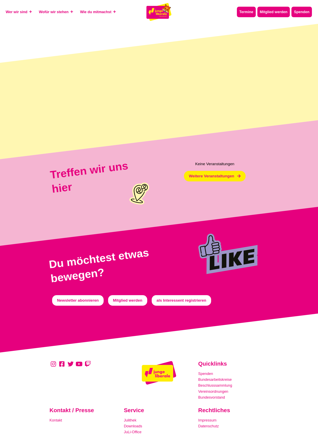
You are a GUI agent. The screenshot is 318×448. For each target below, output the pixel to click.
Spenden (206, 373)
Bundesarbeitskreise (215, 379)
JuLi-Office (133, 430)
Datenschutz (209, 424)
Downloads (133, 424)
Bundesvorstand (212, 396)
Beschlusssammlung (216, 385)
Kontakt (56, 419)
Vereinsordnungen (214, 390)
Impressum (207, 419)
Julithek (130, 419)
